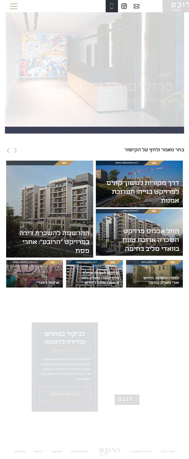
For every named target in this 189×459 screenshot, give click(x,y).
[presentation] (8, 151)
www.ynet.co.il (130, 211)
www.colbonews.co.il (127, 163)
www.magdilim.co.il (86, 262)
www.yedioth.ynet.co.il (25, 262)
